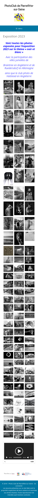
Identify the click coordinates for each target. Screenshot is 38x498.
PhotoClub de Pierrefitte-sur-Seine (19, 7)
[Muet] (28, 457)
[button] (19, 451)
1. (5, 461)
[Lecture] (7, 457)
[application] (19, 451)
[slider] (17, 457)
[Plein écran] (31, 457)
